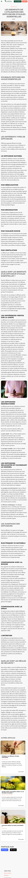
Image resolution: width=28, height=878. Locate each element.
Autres (16, 6)
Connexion (25, 1)
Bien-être (12, 6)
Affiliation (6, 875)
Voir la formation (18, 1)
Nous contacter (7, 873)
